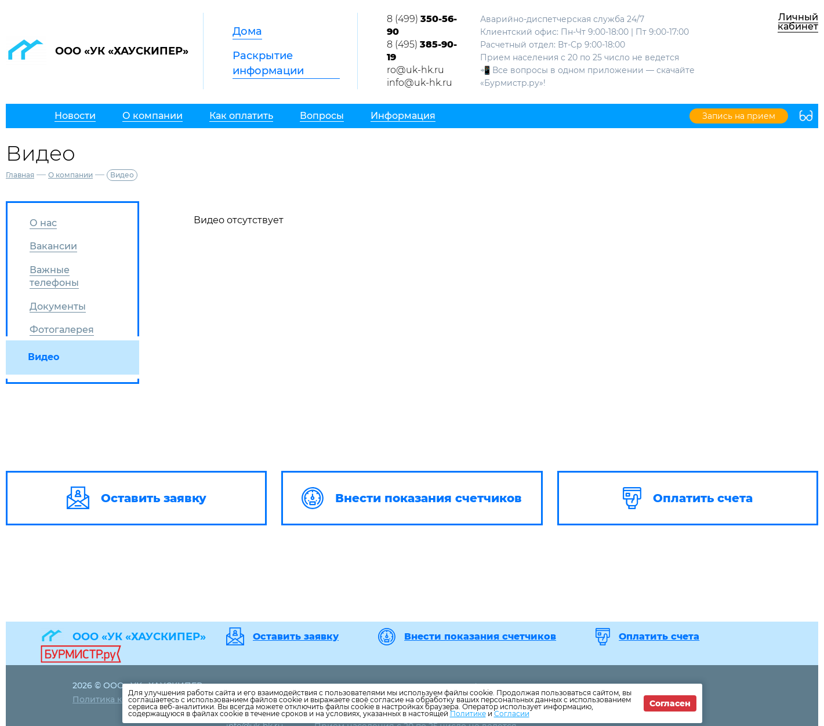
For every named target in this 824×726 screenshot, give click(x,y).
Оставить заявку (296, 636)
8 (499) (422, 25)
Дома (247, 31)
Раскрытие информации (268, 63)
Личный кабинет (798, 22)
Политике (468, 713)
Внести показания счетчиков (480, 636)
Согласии (511, 713)
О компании (70, 174)
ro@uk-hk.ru (415, 69)
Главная (20, 174)
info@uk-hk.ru (419, 82)
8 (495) (422, 51)
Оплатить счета (659, 636)
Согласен (670, 703)
